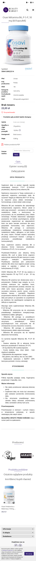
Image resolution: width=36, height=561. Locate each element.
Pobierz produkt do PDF (10, 144)
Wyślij (16, 155)
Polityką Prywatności (7, 550)
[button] (32, 2)
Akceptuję (29, 554)
